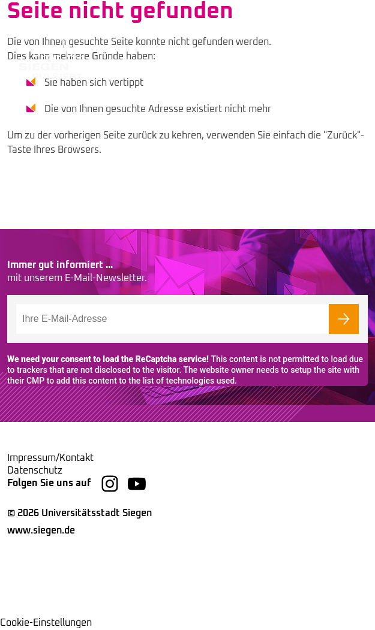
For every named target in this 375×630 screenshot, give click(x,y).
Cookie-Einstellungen (46, 623)
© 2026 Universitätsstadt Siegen (79, 513)
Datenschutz (34, 470)
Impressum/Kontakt (50, 458)
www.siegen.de (41, 530)
